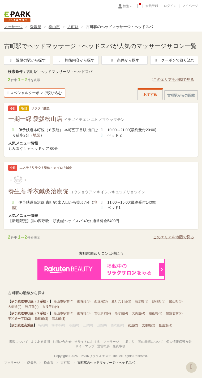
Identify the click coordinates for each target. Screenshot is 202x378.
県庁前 (32, 307)
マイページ (190, 6)
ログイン (170, 6)
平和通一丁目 (19, 318)
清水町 (141, 301)
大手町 (148, 325)
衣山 (133, 325)
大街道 (15, 307)
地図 (36, 135)
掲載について (18, 342)
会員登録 (151, 6)
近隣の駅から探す (27, 60)
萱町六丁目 (121, 301)
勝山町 (176, 301)
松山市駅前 (64, 301)
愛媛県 (35, 27)
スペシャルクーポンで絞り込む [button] (34, 93)
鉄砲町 (159, 301)
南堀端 (84, 301)
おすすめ (150, 94)
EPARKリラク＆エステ (17, 16)
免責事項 (119, 346)
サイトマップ (84, 346)
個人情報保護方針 (179, 342)
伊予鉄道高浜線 (22, 325)
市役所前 (50, 307)
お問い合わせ (62, 342)
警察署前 (174, 313)
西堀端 (101, 301)
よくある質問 (40, 342)
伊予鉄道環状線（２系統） (30, 313)
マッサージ (13, 27)
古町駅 (73, 27)
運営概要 (103, 346)
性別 (127, 6)
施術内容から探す (75, 60)
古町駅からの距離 (181, 95)
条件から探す (124, 60)
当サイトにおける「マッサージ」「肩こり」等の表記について (119, 342)
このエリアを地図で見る (173, 79)
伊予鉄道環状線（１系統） (30, 301)
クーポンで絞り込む (174, 60)
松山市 (54, 27)
